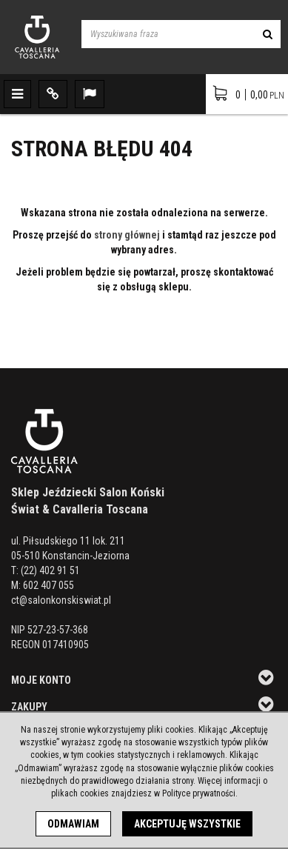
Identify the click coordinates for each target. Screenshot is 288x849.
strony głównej (127, 235)
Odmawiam (73, 824)
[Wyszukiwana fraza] (168, 34)
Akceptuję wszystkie (187, 824)
